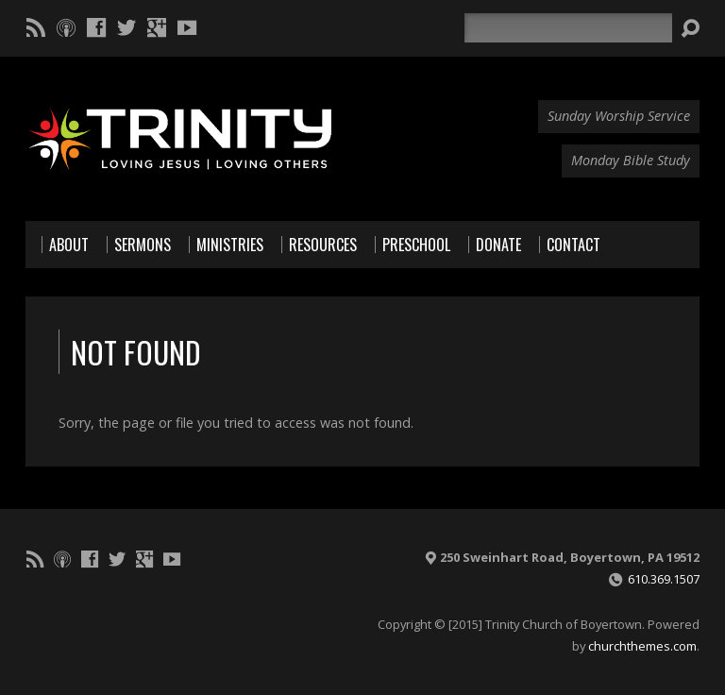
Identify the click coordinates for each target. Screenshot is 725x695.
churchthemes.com (642, 645)
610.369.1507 (664, 578)
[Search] (568, 27)
